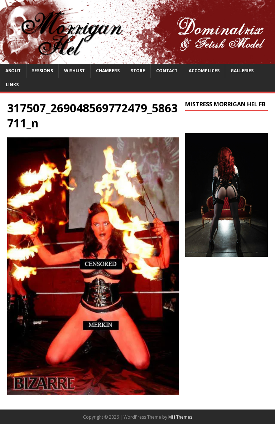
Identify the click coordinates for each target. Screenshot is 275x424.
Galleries (242, 71)
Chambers (108, 71)
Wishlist (74, 71)
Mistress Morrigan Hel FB (225, 104)
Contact (167, 71)
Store (138, 71)
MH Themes (180, 417)
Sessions (42, 71)
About (13, 71)
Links (12, 85)
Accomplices (204, 71)
